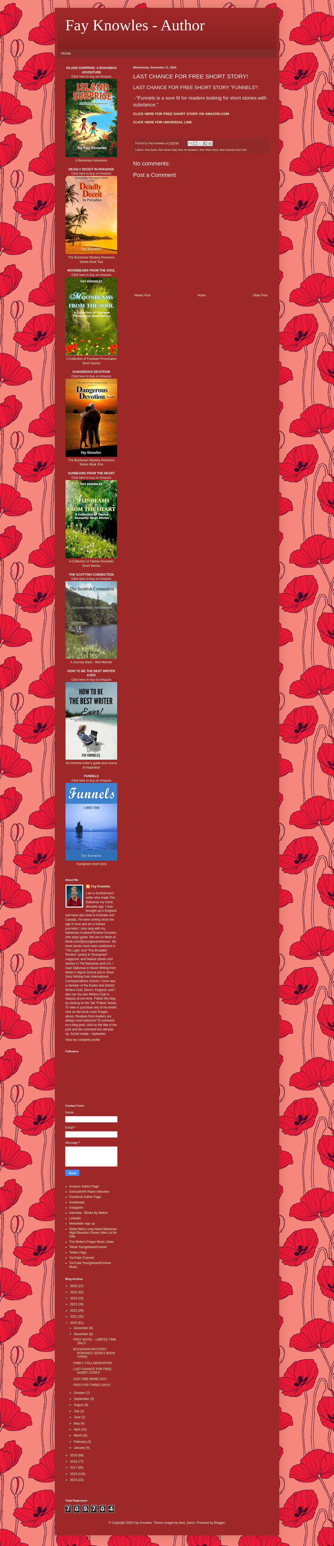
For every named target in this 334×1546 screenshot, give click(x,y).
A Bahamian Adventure (91, 160)
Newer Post (142, 295)
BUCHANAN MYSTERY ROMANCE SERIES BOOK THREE (94, 1353)
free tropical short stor (233, 149)
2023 (74, 1304)
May (77, 1423)
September (82, 1399)
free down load (167, 149)
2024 (74, 1298)
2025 (74, 1292)
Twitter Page (78, 1252)
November (81, 1334)
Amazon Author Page (84, 1186)
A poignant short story (91, 864)
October (80, 1393)
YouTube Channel (81, 1258)
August (79, 1405)
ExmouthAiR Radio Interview (89, 1191)
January (80, 1448)
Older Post (260, 295)
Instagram (76, 1207)
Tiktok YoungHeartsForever (88, 1247)
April (77, 1429)
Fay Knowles (100, 886)
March (79, 1435)
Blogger (219, 1523)
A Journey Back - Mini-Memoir (91, 662)
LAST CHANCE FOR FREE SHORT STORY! (92, 1371)
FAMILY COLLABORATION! (92, 1363)
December (81, 1328)
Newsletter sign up (82, 1223)
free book (151, 149)
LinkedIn (75, 1218)
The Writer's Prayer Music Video (91, 1242)
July (77, 1411)
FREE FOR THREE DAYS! (91, 1385)
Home (66, 53)
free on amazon (188, 149)
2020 (74, 1323)
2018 (74, 1461)
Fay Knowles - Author (135, 25)
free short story (209, 149)
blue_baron (187, 1523)
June (77, 1417)
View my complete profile (82, 1040)
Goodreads (77, 1202)
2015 (74, 1480)
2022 (74, 1310)
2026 (74, 1286)
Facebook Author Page (85, 1197)
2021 (74, 1316)
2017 (74, 1467)
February (80, 1442)
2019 (74, 1455)
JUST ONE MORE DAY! (90, 1379)
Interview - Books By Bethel (88, 1213)
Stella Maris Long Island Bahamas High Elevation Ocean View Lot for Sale (93, 1232)
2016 (74, 1474)
